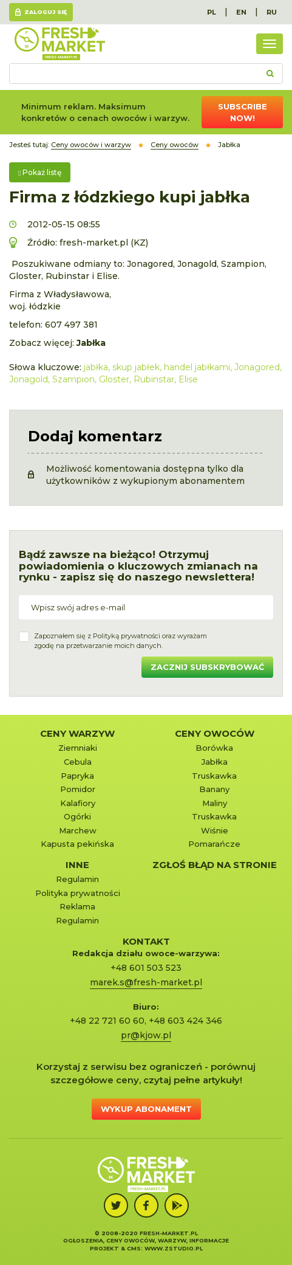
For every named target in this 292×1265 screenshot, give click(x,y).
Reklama (77, 906)
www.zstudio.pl (173, 1248)
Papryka (77, 776)
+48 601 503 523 (146, 967)
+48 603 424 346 (185, 1020)
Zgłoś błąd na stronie (214, 864)
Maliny (214, 803)
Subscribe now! (242, 112)
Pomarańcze (214, 844)
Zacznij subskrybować (207, 667)
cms (134, 1248)
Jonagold (28, 379)
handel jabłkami (197, 367)
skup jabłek (136, 367)
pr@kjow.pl (146, 1035)
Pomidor (77, 789)
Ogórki (77, 816)
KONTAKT (146, 941)
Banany (214, 789)
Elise (188, 379)
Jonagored (257, 367)
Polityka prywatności (77, 893)
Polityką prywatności (126, 636)
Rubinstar (154, 379)
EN (241, 12)
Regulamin (77, 879)
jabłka (96, 367)
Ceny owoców (214, 733)
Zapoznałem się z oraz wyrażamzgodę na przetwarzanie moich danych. (120, 641)
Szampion (73, 379)
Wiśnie (214, 830)
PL (211, 12)
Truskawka (214, 776)
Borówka (214, 748)
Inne (77, 864)
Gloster (114, 379)
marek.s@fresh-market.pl (146, 982)
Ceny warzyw (77, 733)
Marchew (78, 830)
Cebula (78, 762)
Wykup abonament (146, 1109)
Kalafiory (77, 803)
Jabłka (215, 762)
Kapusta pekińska (77, 844)
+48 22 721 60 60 (107, 1020)
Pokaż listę (39, 172)
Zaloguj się (45, 12)
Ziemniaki (77, 748)
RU (272, 12)
